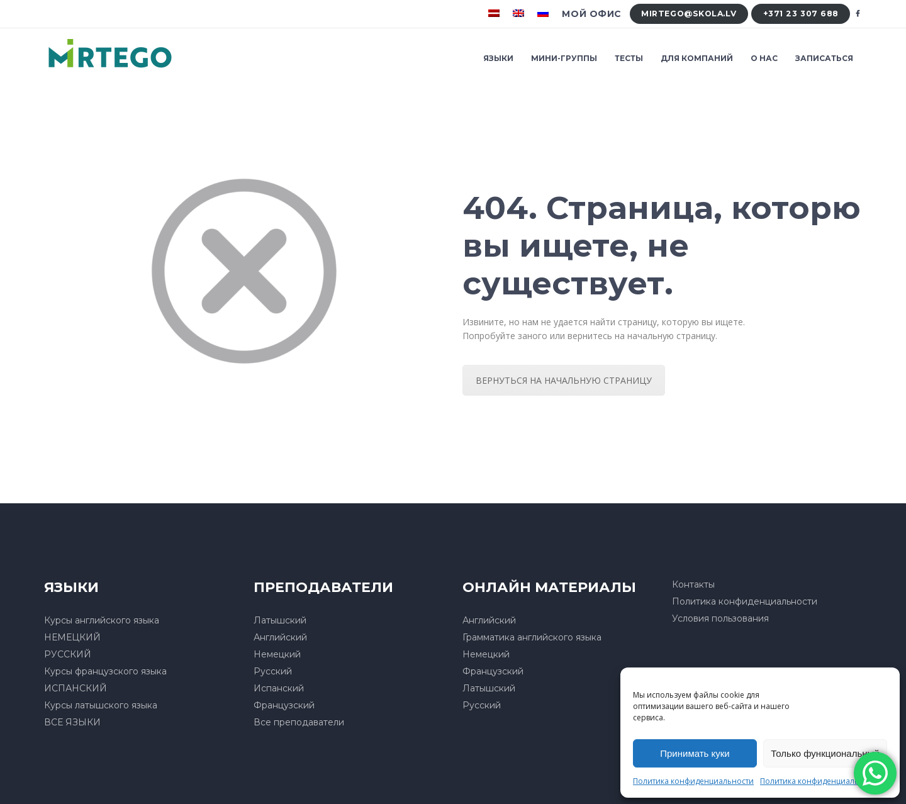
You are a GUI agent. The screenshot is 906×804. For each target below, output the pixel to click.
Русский (273, 671)
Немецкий (277, 654)
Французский (284, 705)
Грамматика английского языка (531, 637)
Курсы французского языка (105, 671)
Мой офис (591, 14)
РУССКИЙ (67, 654)
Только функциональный (825, 753)
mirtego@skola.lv (688, 13)
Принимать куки (695, 753)
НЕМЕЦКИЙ (72, 637)
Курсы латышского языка (100, 705)
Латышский (280, 620)
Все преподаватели (299, 722)
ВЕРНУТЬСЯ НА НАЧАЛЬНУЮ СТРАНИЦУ (564, 380)
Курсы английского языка (101, 620)
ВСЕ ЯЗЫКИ (72, 722)
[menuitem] (495, 14)
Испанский (279, 688)
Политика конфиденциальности (693, 781)
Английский (280, 637)
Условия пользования (720, 618)
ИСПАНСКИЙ (75, 688)
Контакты (693, 584)
